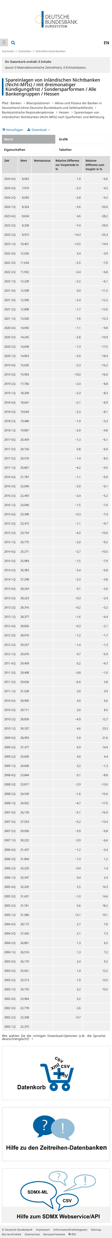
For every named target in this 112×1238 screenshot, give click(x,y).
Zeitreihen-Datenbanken (50, 51)
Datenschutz (32, 1234)
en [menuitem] (106, 42)
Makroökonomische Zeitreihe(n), (39, 67)
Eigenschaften (14, 150)
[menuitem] (4, 42)
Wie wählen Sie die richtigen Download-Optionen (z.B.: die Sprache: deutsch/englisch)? (54, 1037)
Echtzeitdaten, (74, 67)
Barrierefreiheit (11, 1234)
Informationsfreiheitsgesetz (70, 1229)
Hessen (64, 112)
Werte (8, 139)
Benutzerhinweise (54, 1234)
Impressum (43, 1229)
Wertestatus (42, 160)
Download (39, 129)
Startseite (8, 51)
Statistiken (24, 51)
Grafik (63, 139)
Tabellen (65, 150)
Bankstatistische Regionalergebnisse (28, 112)
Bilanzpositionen (38, 103)
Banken (16, 103)
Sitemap (96, 1229)
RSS (72, 1234)
